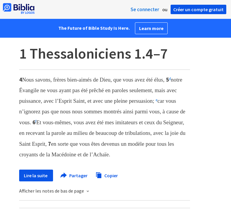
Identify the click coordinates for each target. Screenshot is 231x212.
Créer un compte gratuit (198, 9)
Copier (106, 175)
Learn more (151, 28)
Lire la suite (36, 175)
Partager (74, 175)
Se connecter (145, 9)
